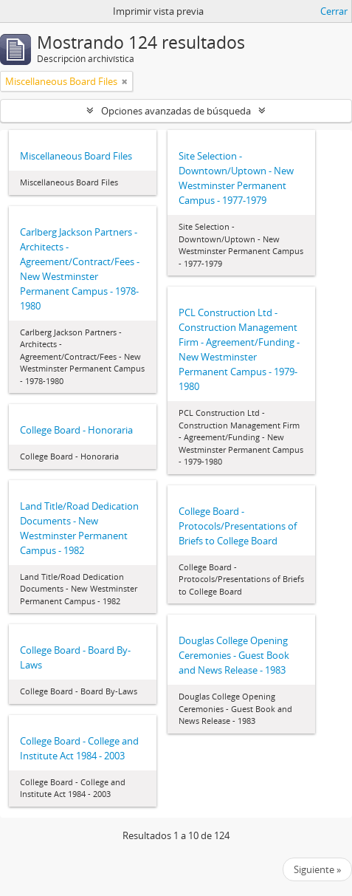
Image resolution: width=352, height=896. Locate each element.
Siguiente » (317, 869)
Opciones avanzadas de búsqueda (176, 110)
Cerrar (334, 11)
